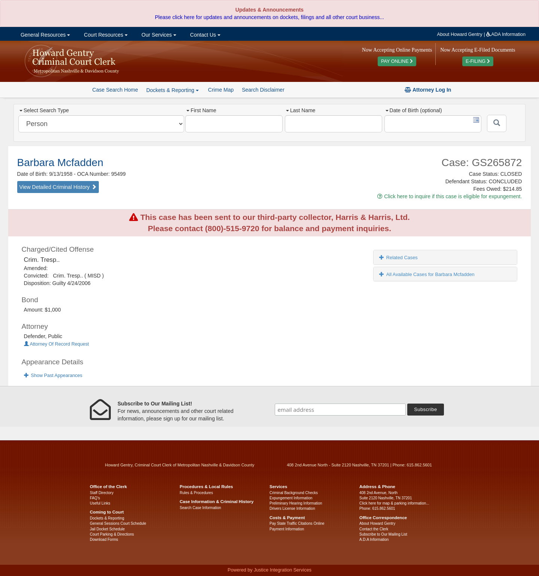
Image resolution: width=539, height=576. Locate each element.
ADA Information (506, 34)
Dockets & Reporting (107, 518)
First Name (201, 110)
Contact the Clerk (373, 529)
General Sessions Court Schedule (118, 523)
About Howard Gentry (459, 34)
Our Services (158, 35)
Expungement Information (291, 498)
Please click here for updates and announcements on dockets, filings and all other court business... (269, 17)
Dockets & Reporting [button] (172, 90)
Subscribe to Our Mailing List (383, 534)
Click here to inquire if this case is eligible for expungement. (449, 196)
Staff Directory (101, 493)
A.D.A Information (374, 539)
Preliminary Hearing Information (296, 503)
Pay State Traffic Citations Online (297, 523)
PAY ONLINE (397, 61)
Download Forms (104, 539)
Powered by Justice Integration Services (269, 570)
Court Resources (105, 35)
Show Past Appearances (53, 375)
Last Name (301, 110)
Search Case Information (200, 508)
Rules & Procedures (196, 493)
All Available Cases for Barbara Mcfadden (427, 274)
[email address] (340, 410)
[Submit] (496, 123)
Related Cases (398, 257)
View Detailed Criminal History (58, 187)
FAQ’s (95, 498)
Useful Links (100, 503)
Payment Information (287, 529)
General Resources (44, 35)
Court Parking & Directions (112, 534)
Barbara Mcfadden (60, 162)
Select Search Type (44, 110)
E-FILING (478, 61)
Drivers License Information (292, 508)
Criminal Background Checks (294, 493)
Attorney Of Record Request (56, 344)
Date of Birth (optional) (414, 110)
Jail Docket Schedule (107, 529)
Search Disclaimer (263, 90)
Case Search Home (115, 90)
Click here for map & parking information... (394, 503)
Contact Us (204, 35)
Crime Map (221, 90)
